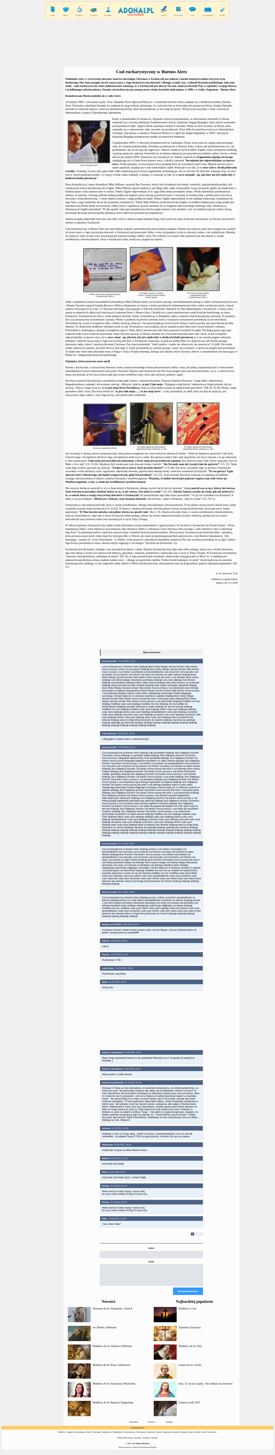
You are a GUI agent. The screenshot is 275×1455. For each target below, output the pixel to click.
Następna (169, 1425)
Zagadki (70, 1435)
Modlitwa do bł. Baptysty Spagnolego (113, 1406)
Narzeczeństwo (129, 1435)
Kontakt (155, 1441)
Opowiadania (79, 1435)
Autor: (151, 1248)
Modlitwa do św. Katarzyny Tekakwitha (114, 1387)
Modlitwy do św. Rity (190, 1349)
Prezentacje (141, 1435)
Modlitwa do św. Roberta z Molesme (112, 1349)
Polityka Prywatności (125, 1441)
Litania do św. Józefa (190, 1368)
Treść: (151, 1261)
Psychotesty (211, 1435)
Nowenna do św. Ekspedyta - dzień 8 (112, 1312)
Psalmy (190, 1435)
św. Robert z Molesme (104, 1330)
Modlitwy (62, 1435)
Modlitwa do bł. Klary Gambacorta (111, 1368)
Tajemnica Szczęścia (190, 1330)
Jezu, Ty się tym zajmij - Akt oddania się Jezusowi (206, 1387)
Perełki (197, 1435)
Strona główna (137, 1431)
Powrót (151, 1425)
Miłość (88, 1435)
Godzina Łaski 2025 (189, 1406)
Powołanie (97, 1435)
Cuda (204, 1435)
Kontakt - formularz (142, 1441)
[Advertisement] (137, 43)
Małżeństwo (106, 1435)
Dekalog (183, 1435)
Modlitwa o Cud (187, 1312)
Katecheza (151, 1435)
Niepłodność (117, 1435)
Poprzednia (133, 1425)
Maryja (159, 1435)
